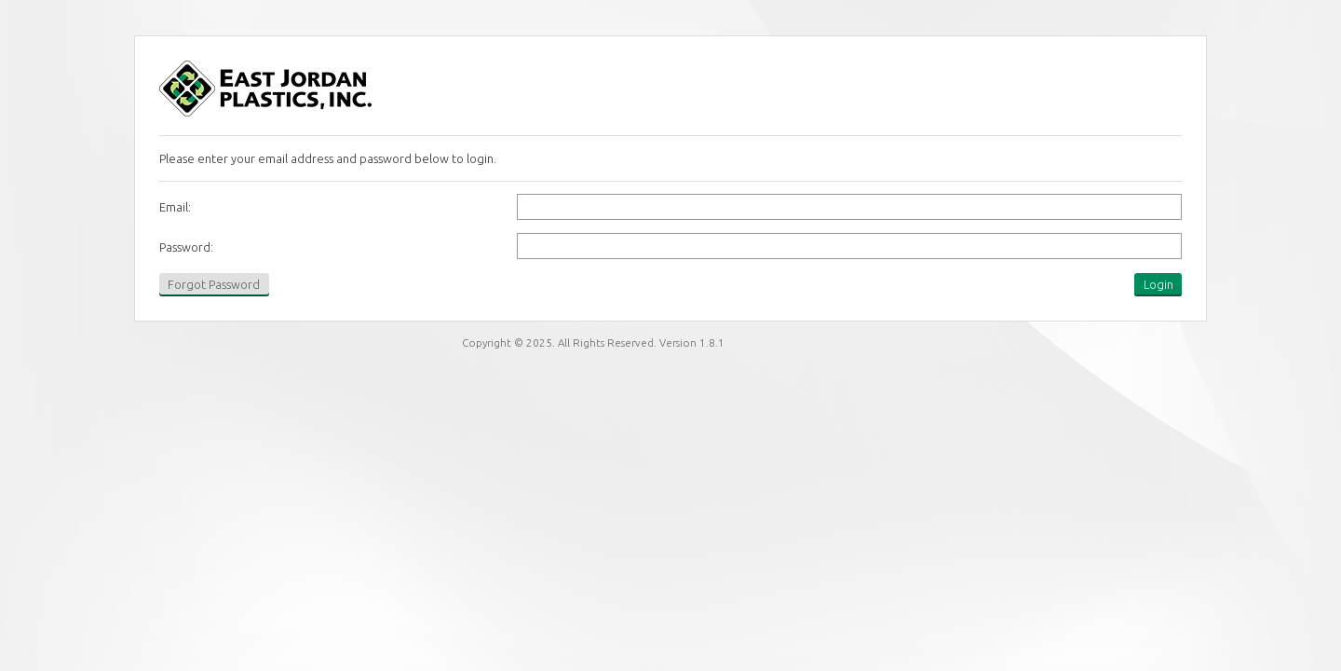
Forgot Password (214, 284)
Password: (186, 246)
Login (1158, 284)
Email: (175, 206)
